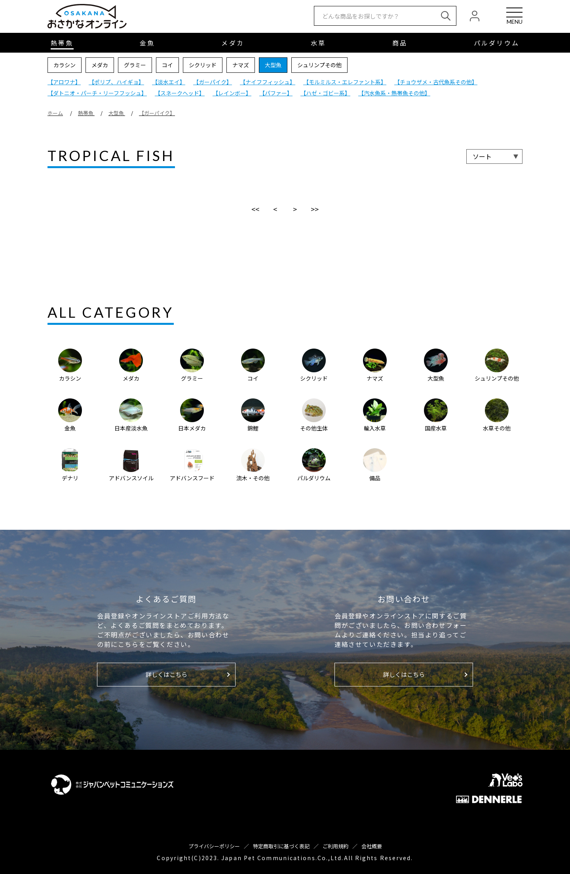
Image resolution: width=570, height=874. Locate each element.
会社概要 (371, 846)
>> (315, 209)
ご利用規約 (335, 846)
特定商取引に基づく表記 (281, 846)
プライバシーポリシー (214, 846)
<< (255, 209)
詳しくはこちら (166, 674)
